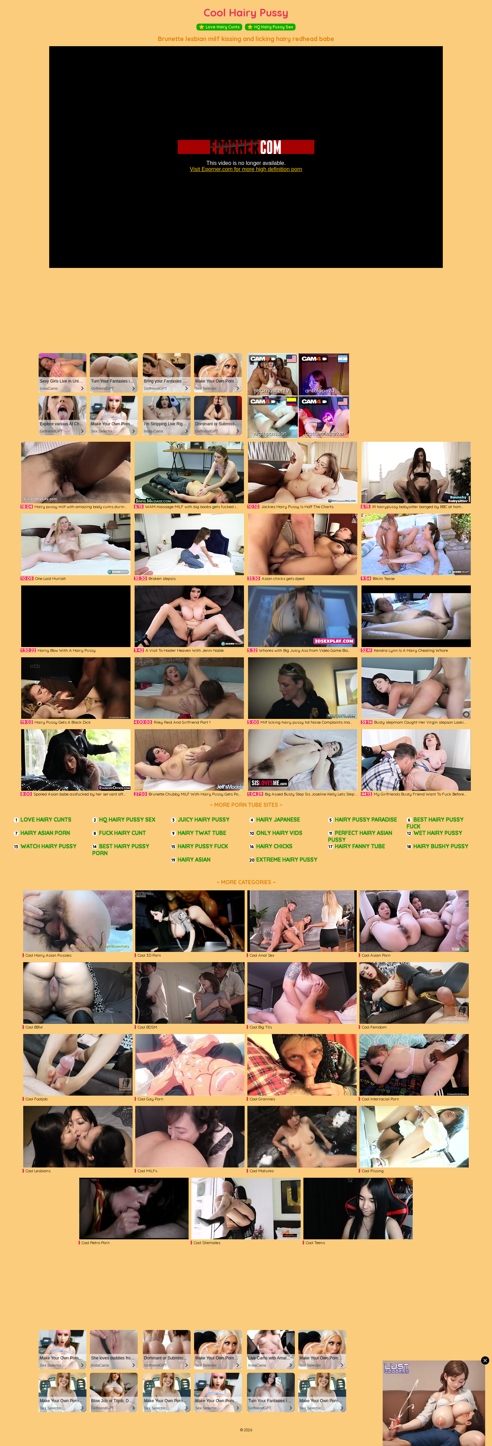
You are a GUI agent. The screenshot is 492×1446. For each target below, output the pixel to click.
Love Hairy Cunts (219, 27)
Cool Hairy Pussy (246, 12)
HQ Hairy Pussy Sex (270, 27)
